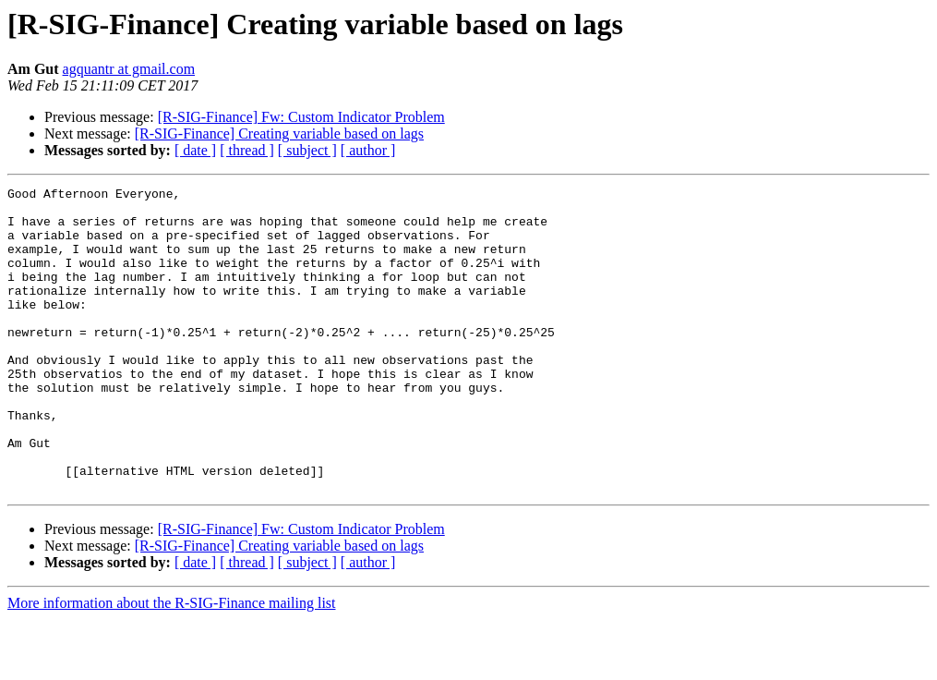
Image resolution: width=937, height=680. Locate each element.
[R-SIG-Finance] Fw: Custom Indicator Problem (301, 117)
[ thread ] (247, 150)
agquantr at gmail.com (129, 69)
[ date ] (195, 150)
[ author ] (368, 150)
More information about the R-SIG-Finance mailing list (171, 664)
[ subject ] (307, 150)
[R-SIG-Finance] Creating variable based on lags (279, 133)
